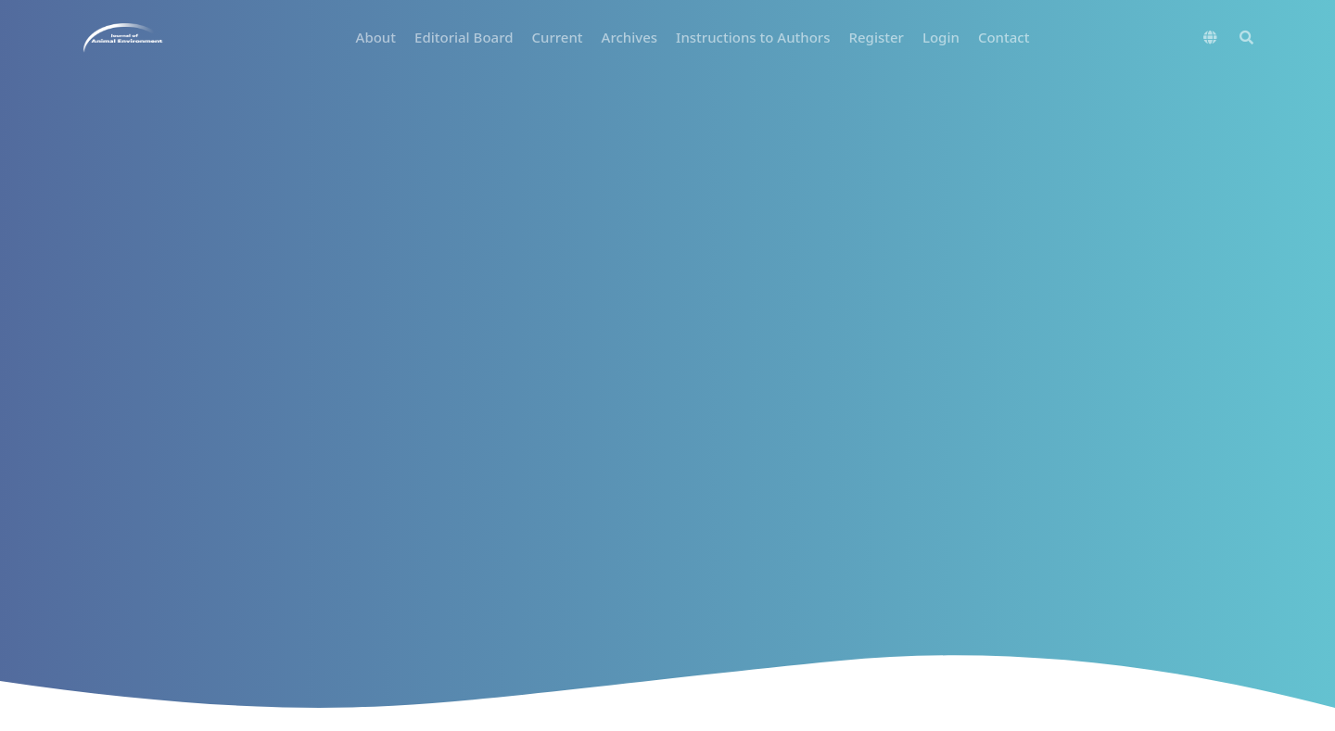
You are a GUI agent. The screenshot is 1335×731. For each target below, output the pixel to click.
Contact (1004, 37)
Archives (630, 37)
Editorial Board (463, 37)
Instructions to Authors (753, 37)
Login (941, 37)
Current (556, 37)
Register (876, 37)
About (376, 37)
